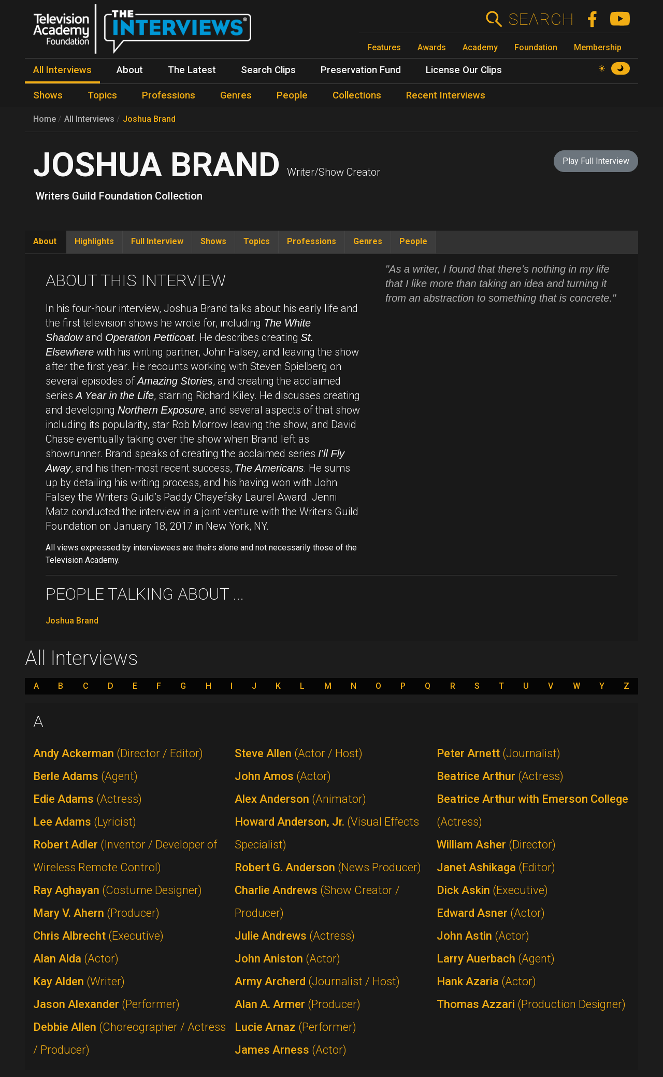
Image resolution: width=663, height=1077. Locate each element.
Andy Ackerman (118, 753)
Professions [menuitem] (168, 95)
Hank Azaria (486, 981)
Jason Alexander (106, 1004)
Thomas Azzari (531, 1004)
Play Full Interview (596, 161)
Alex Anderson (300, 798)
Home (44, 119)
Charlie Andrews (317, 901)
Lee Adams (84, 821)
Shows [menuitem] (48, 95)
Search (541, 19)
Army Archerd (317, 981)
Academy (480, 47)
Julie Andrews (295, 935)
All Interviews (89, 119)
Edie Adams (87, 798)
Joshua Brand (149, 119)
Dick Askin (492, 890)
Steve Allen (299, 753)
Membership (598, 47)
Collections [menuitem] (357, 95)
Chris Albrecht (98, 935)
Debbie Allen (129, 1038)
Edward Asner (491, 912)
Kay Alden (79, 981)
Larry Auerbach (496, 958)
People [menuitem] (292, 95)
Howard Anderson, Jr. (327, 833)
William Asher (496, 844)
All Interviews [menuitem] (62, 70)
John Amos (283, 776)
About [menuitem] (130, 70)
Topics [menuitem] (102, 95)
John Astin (483, 935)
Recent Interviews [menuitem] (445, 95)
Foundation (535, 47)
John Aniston (287, 958)
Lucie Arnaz (295, 1027)
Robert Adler (125, 856)
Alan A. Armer (298, 1004)
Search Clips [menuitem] (268, 70)
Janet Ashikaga (496, 867)
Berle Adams (85, 776)
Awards (431, 47)
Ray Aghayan (117, 890)
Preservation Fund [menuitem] (361, 70)
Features (384, 47)
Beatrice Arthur (500, 776)
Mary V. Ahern (96, 912)
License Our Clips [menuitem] (464, 70)
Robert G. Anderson (328, 867)
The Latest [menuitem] (192, 70)
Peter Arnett (498, 753)
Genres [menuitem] (236, 95)
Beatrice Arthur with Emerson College (532, 810)
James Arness (291, 1049)
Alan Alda (76, 958)
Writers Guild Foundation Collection (119, 196)
